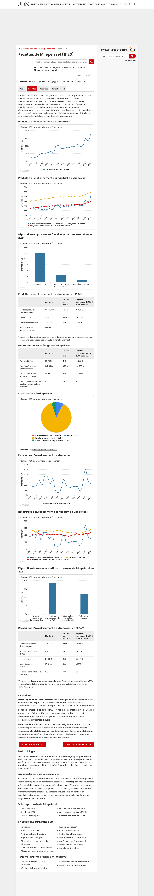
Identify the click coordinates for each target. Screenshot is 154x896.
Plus (123, 4)
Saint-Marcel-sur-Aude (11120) (73, 812)
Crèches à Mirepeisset (69, 830)
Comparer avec (67, 81)
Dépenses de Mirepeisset (78, 744)
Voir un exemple (130, 60)
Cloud (104, 4)
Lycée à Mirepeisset (68, 827)
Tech (42, 4)
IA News (35, 4)
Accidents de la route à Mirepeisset (37, 848)
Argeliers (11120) (28, 812)
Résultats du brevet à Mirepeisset (74, 862)
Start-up (67, 4)
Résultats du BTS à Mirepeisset (73, 865)
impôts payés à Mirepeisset (44, 450)
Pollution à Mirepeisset (69, 848)
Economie (113, 4)
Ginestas (47, 67)
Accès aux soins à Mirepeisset (72, 841)
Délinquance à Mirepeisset (71, 845)
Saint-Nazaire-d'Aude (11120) (72, 809)
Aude (41, 49)
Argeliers (56, 67)
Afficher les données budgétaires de (33, 81)
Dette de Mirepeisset (32, 744)
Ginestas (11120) (28, 809)
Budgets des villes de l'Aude (72, 816)
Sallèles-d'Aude (68, 67)
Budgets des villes (30, 49)
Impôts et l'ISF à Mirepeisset (33, 837)
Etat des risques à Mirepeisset (72, 837)
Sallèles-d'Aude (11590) (31, 816)
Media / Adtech (53, 4)
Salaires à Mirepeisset (30, 830)
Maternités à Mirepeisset (70, 834)
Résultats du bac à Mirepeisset (34, 868)
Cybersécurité (80, 4)
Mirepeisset (50, 49)
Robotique (94, 4)
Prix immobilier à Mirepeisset (33, 834)
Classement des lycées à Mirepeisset (37, 851)
